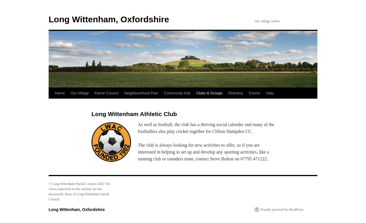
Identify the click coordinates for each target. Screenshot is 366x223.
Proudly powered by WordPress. (282, 210)
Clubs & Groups (209, 93)
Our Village (80, 93)
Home (60, 93)
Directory (235, 93)
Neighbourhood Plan (141, 93)
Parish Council (107, 93)
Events (254, 93)
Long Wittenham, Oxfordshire (109, 19)
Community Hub (177, 93)
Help (270, 93)
